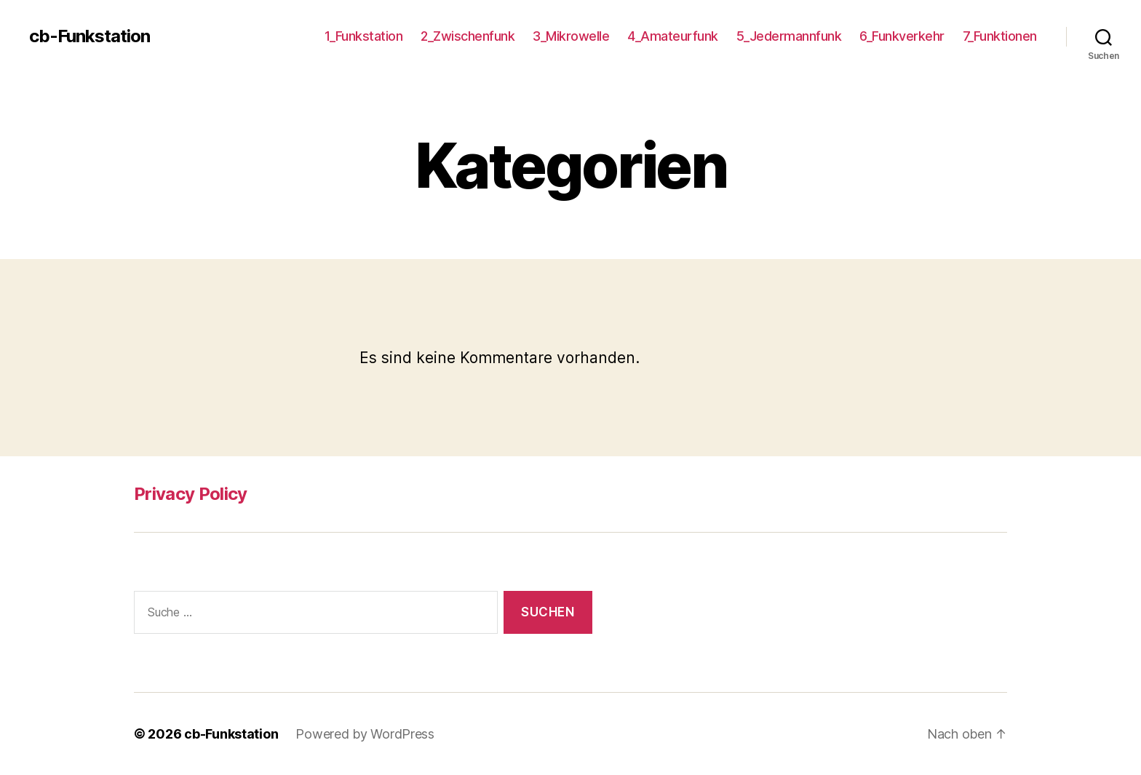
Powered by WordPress (364, 734)
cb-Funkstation (89, 36)
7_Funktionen (1000, 36)
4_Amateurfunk (672, 36)
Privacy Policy (190, 493)
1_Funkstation (364, 36)
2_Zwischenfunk (467, 36)
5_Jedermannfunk (789, 36)
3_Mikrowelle (571, 36)
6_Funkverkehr (902, 36)
